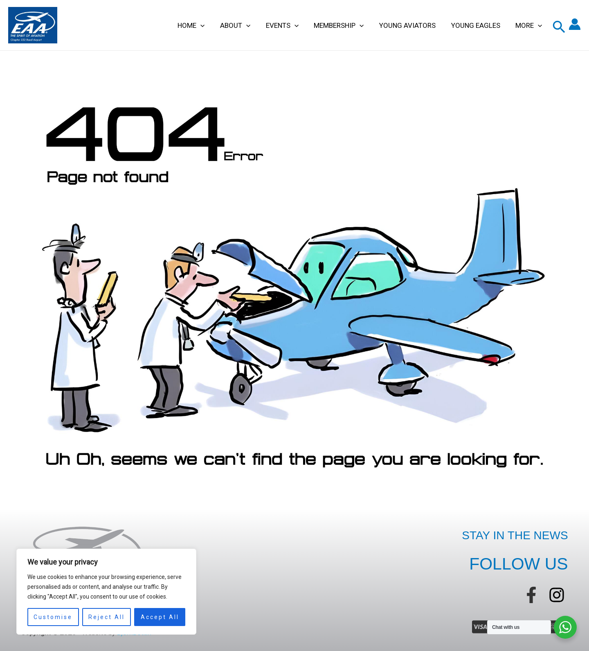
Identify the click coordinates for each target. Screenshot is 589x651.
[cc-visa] (480, 627)
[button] (559, 27)
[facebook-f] (531, 595)
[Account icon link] (575, 25)
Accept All (160, 617)
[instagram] (556, 595)
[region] (106, 592)
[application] (210, 25)
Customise (53, 617)
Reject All (106, 617)
